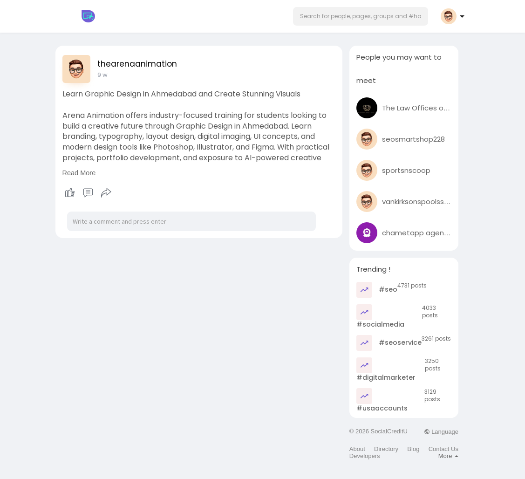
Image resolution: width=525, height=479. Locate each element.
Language (441, 432)
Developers (364, 456)
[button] (360, 16)
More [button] (448, 455)
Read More (79, 173)
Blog (413, 449)
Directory (386, 449)
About (357, 449)
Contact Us (443, 449)
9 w (102, 74)
